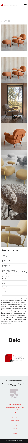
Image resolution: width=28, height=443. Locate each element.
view (3, 289)
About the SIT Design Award (15, 404)
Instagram (14, 428)
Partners (15, 415)
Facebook (15, 425)
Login (15, 402)
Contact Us (14, 417)
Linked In (15, 433)
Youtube (15, 431)
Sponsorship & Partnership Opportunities (15, 407)
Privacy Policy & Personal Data (15, 423)
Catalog (15, 412)
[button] (2, 21)
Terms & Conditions (14, 420)
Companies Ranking (14, 409)
